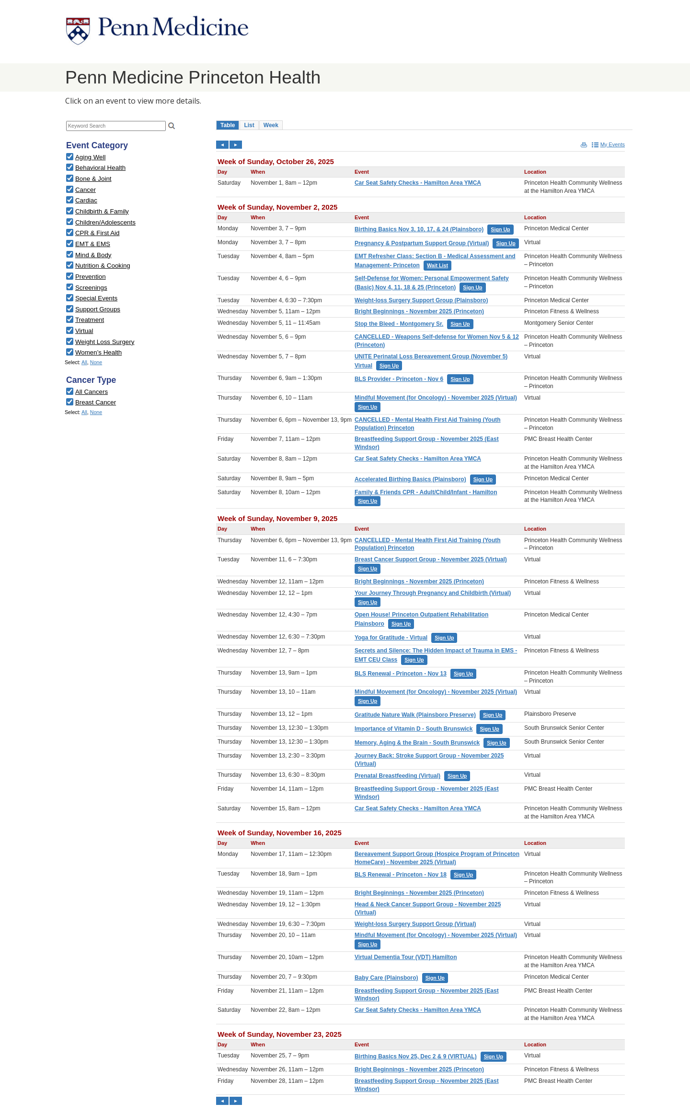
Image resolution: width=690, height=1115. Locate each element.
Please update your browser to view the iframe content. (136, 125)
